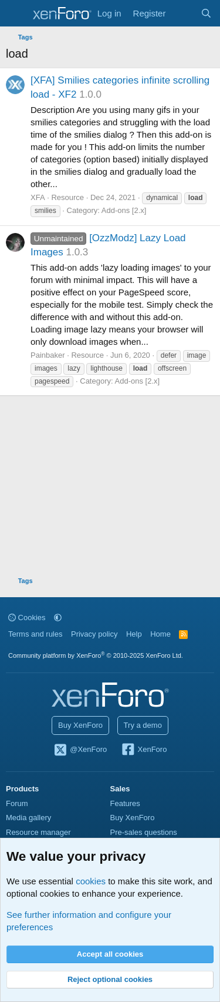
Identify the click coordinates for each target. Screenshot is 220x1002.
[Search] (206, 13)
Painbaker (48, 355)
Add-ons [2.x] (124, 210)
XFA (38, 197)
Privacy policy (94, 634)
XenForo (144, 750)
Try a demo (143, 725)
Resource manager (38, 832)
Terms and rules (35, 634)
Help (134, 634)
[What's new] (182, 13)
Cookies (27, 617)
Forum (17, 803)
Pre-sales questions (143, 832)
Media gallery (28, 817)
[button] (58, 617)
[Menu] (16, 13)
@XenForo (80, 750)
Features (125, 803)
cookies (91, 881)
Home (160, 634)
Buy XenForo (80, 725)
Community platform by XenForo (95, 655)
